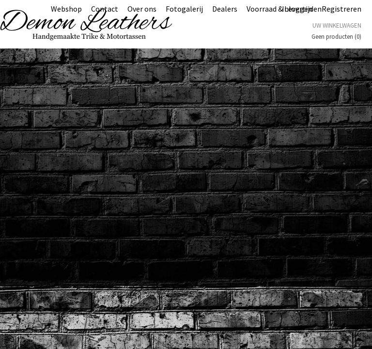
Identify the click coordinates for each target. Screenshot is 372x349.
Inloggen (297, 9)
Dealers (224, 9)
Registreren (341, 9)
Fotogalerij (184, 9)
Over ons (141, 9)
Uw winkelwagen (336, 25)
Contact (104, 9)
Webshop (66, 9)
